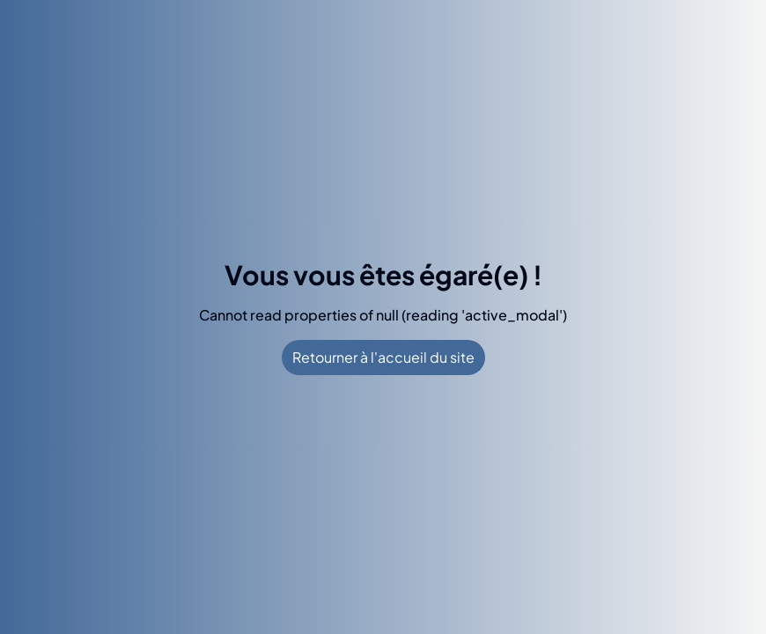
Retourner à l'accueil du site (383, 357)
